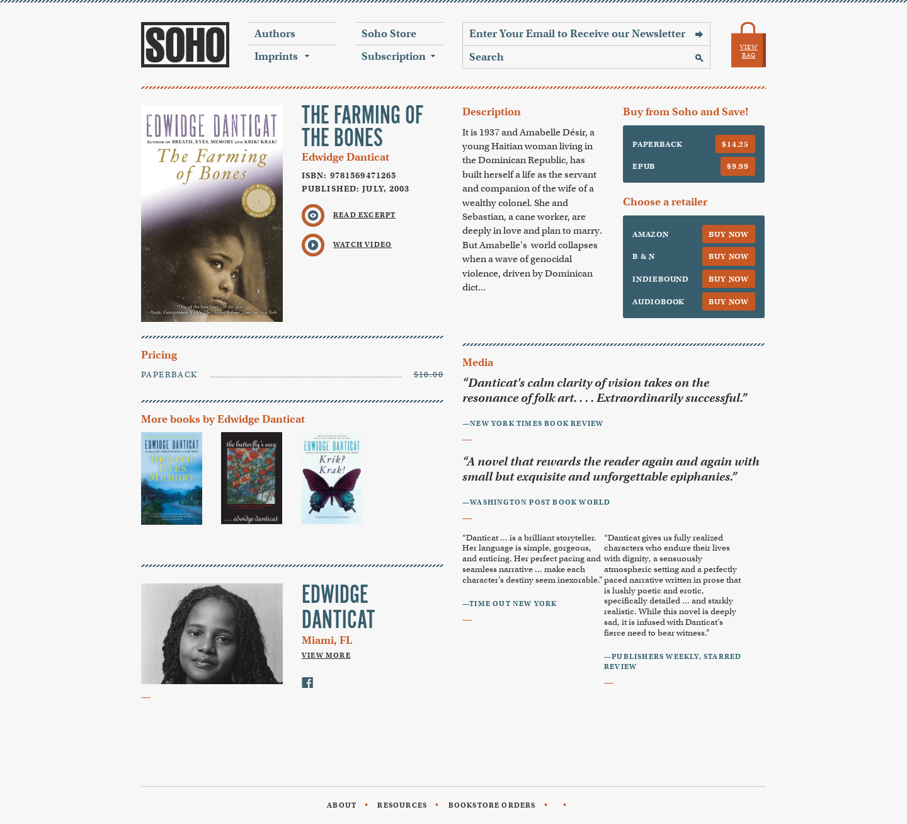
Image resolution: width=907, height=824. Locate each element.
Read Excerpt (364, 214)
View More (326, 655)
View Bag (749, 51)
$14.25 (735, 144)
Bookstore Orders (492, 805)
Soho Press (185, 44)
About (342, 805)
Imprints (276, 56)
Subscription (394, 56)
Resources (402, 805)
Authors (274, 33)
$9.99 (738, 166)
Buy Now (729, 234)
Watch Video (362, 244)
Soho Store (389, 33)
